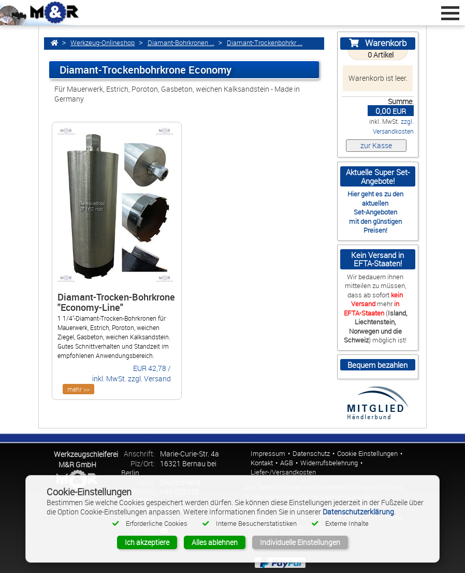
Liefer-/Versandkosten (283, 472)
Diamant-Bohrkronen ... (181, 42)
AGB (286, 463)
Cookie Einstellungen (367, 453)
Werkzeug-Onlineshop (102, 42)
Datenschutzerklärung (358, 512)
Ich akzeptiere (147, 542)
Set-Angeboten (375, 212)
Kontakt (262, 463)
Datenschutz (311, 453)
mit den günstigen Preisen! (375, 226)
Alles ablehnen (215, 542)
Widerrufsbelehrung (329, 463)
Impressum (268, 453)
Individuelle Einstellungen (300, 542)
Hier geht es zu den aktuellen (375, 198)
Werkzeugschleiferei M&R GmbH (86, 459)
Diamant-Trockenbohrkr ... (264, 42)
